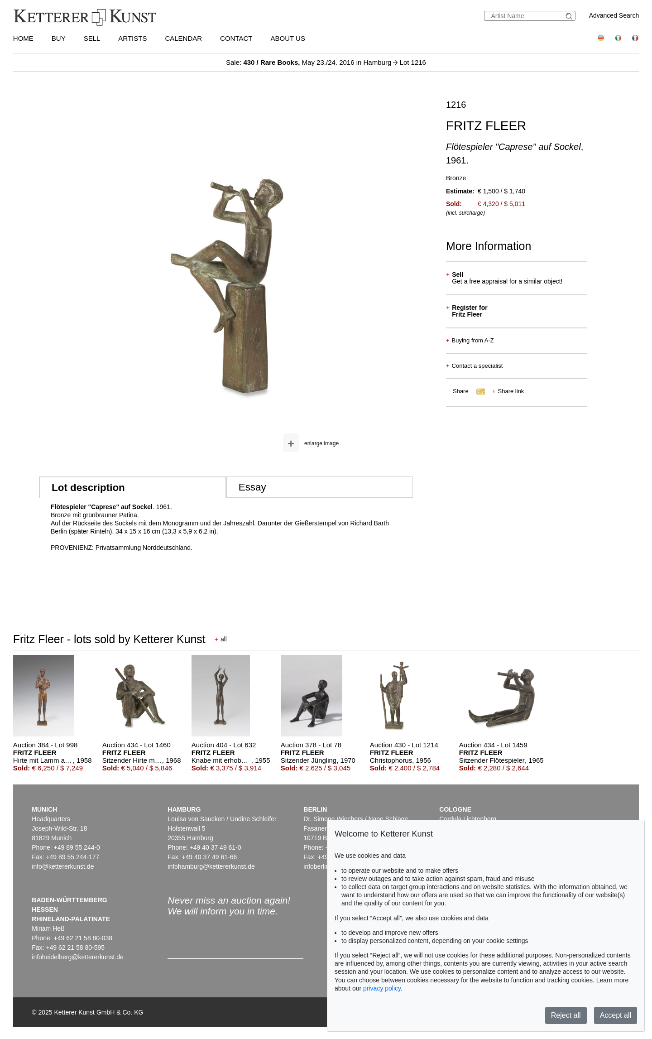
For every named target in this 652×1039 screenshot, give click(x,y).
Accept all (615, 1015)
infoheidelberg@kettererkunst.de (78, 957)
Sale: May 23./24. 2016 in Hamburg (309, 62)
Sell (92, 38)
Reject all (566, 1015)
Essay (252, 487)
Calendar (183, 38)
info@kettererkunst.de (63, 866)
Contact (236, 38)
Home (23, 38)
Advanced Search (614, 15)
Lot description (88, 487)
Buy (59, 38)
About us (288, 38)
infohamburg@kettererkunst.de (211, 866)
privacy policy (382, 988)
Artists (132, 38)
